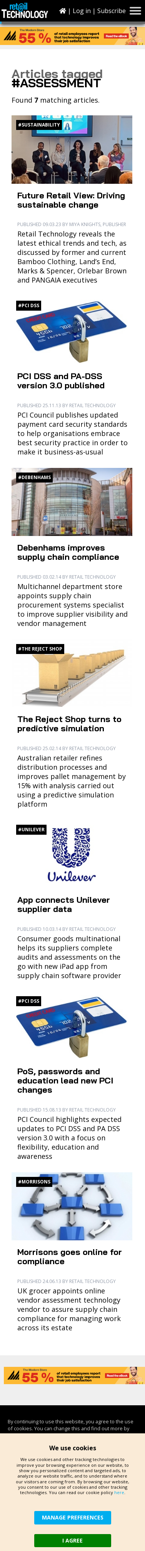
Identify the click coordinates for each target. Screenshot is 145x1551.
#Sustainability (39, 124)
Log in (82, 11)
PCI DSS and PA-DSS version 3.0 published (61, 381)
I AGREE (72, 1540)
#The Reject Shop (40, 649)
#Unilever (31, 829)
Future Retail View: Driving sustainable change (71, 200)
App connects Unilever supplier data (63, 904)
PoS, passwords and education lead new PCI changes (65, 1080)
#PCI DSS (28, 305)
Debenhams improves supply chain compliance (68, 552)
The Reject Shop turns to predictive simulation (69, 724)
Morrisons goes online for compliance (69, 1256)
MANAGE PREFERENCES (72, 1517)
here (119, 1492)
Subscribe (111, 11)
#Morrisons (34, 1181)
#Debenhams (34, 477)
